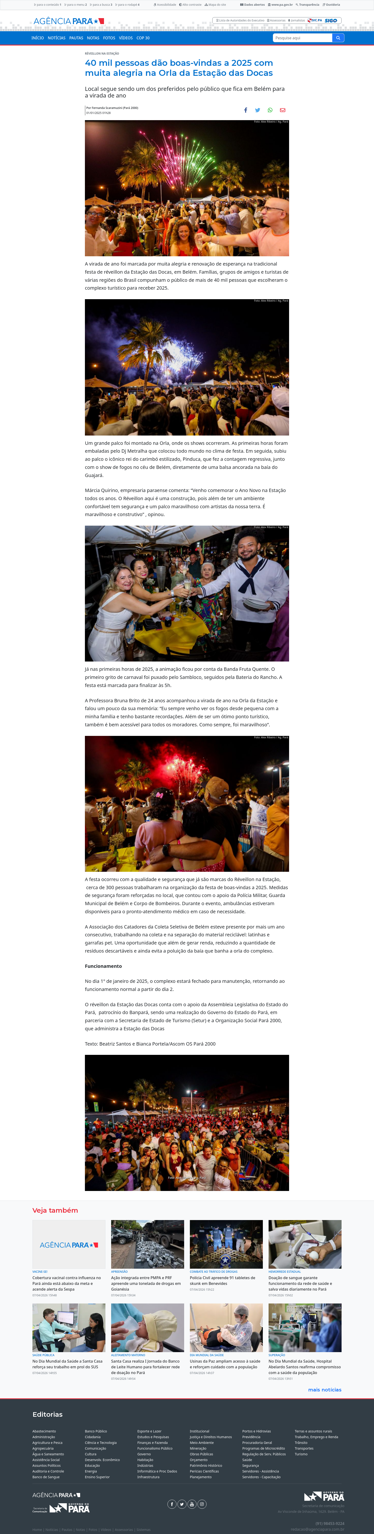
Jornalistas (296, 20)
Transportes (304, 1448)
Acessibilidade (165, 5)
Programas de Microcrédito (263, 1448)
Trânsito (301, 1442)
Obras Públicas (201, 1454)
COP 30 (143, 38)
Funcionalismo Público (154, 1448)
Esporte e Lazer (149, 1431)
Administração (43, 1437)
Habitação (145, 1459)
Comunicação (95, 1448)
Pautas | (69, 1529)
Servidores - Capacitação (261, 1477)
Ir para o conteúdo (47, 5)
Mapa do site (215, 5)
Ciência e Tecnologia (101, 1442)
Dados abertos (252, 5)
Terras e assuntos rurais (313, 1431)
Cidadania (93, 1437)
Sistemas (144, 1529)
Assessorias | (125, 1529)
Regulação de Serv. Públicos (264, 1454)
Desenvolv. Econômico (102, 1459)
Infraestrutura (148, 1477)
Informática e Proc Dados (157, 1471)
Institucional (199, 1431)
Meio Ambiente (202, 1442)
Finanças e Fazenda (152, 1442)
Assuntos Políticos (46, 1465)
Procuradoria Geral (257, 1442)
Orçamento (199, 1459)
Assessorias (276, 20)
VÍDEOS (126, 38)
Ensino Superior (97, 1477)
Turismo (301, 1454)
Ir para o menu (75, 5)
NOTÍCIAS (56, 38)
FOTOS (109, 38)
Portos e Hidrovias (256, 1431)
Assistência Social (46, 1459)
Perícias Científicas (204, 1471)
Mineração (198, 1448)
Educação (92, 1465)
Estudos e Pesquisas (153, 1437)
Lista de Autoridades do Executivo (240, 20)
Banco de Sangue (46, 1477)
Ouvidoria (331, 5)
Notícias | (54, 1529)
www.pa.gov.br (280, 5)
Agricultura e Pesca (47, 1442)
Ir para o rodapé (127, 5)
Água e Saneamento (48, 1454)
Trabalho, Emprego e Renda (316, 1437)
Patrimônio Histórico (206, 1465)
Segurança (250, 1465)
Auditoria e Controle (48, 1471)
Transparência (307, 5)
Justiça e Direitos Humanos (211, 1437)
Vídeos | (108, 1529)
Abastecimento (44, 1431)
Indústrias (145, 1465)
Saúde (247, 1459)
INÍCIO (37, 38)
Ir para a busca (101, 5)
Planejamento (201, 1477)
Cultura (90, 1454)
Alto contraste (190, 5)
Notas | (82, 1529)
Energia (91, 1471)
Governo (144, 1454)
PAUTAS (76, 38)
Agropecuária (43, 1448)
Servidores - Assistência (260, 1471)
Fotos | (95, 1529)
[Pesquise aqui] (338, 38)
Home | (39, 1529)
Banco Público (96, 1431)
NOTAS (93, 38)
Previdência (251, 1437)
